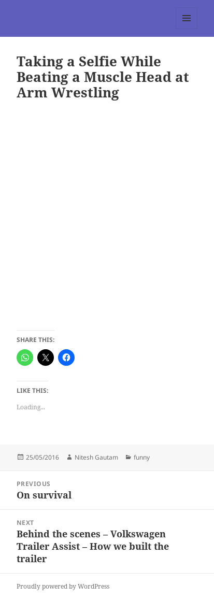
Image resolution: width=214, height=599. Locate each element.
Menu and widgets (186, 28)
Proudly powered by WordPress (63, 586)
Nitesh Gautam (96, 457)
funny (142, 457)
